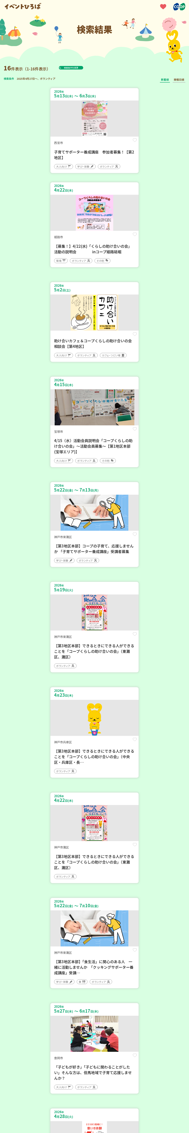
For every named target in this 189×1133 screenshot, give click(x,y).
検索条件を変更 (80, 67)
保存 (83, 143)
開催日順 (179, 79)
